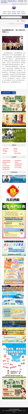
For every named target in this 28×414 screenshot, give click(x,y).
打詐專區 (4, 164)
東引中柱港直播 (18, 167)
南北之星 (15, 150)
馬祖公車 (4, 153)
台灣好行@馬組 (17, 153)
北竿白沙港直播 (6, 165)
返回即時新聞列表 (9, 92)
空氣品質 (16, 162)
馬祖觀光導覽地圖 (6, 160)
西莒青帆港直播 (6, 169)
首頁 (18, 21)
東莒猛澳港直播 (6, 167)
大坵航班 (15, 151)
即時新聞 (23, 21)
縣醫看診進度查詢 (6, 162)
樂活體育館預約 (18, 160)
